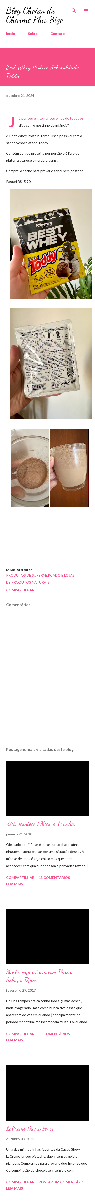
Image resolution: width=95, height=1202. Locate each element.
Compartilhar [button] (20, 590)
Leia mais (14, 884)
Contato (57, 33)
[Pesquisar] (74, 9)
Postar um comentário (62, 1182)
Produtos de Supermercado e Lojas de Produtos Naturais (40, 578)
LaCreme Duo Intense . (31, 1128)
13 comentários (54, 877)
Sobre (33, 33)
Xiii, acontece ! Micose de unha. (41, 823)
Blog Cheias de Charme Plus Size (34, 15)
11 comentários (54, 1034)
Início (10, 33)
